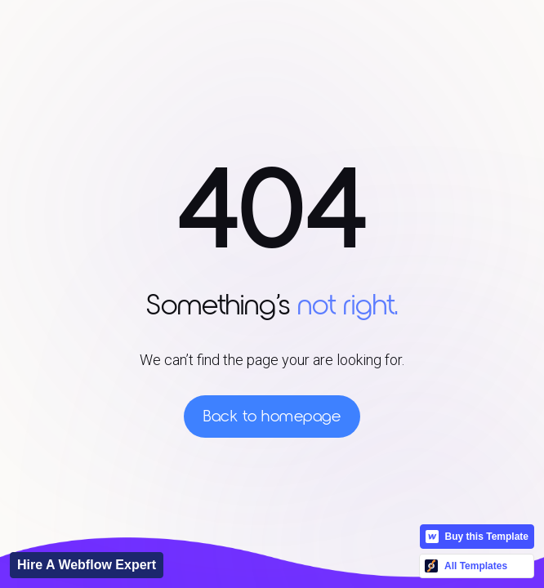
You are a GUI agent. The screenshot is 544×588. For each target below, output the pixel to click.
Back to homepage (272, 416)
